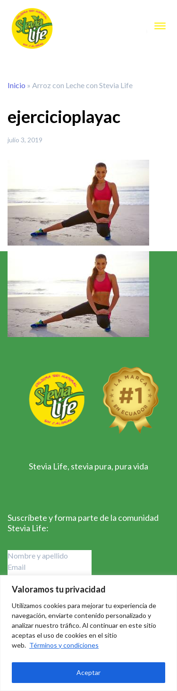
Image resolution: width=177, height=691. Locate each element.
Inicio (16, 85)
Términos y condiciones (64, 645)
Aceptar (88, 672)
